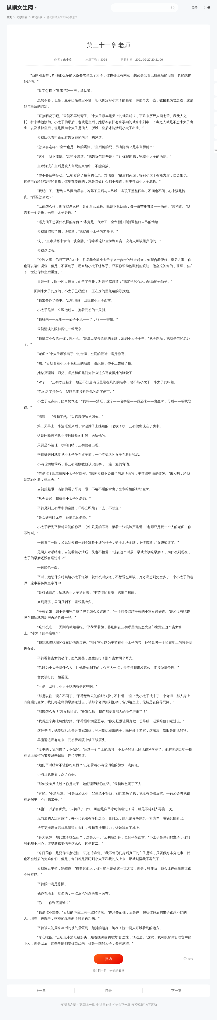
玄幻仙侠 (37, 17)
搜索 (173, 7)
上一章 (41, 991)
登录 (195, 7)
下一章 (176, 991)
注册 (207, 7)
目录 (108, 991)
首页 (9, 17)
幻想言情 (22, 17)
